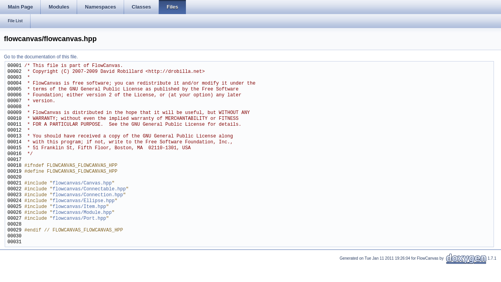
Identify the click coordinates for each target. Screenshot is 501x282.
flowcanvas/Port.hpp (79, 218)
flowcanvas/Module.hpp (82, 213)
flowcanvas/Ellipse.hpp (83, 201)
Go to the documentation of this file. (41, 57)
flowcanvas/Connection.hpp (87, 195)
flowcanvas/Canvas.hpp (82, 183)
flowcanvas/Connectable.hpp (89, 189)
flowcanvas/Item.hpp (79, 207)
